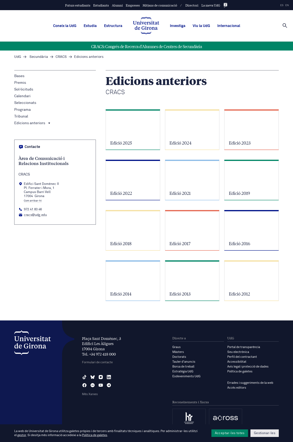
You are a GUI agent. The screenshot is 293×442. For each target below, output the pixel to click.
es (281, 5)
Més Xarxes (90, 394)
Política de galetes (240, 371)
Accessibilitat (236, 361)
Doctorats (179, 356)
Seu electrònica (238, 352)
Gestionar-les (264, 433)
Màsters (178, 352)
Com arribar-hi (33, 201)
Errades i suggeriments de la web (250, 382)
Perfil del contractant (242, 356)
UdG (17, 57)
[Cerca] (285, 25)
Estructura (113, 26)
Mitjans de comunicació (160, 5)
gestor (21, 435)
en (287, 5)
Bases (19, 76)
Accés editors (236, 387)
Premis (20, 83)
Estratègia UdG (182, 371)
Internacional (228, 26)
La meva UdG (210, 5)
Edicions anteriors (32, 123)
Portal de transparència (243, 347)
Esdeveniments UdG (186, 376)
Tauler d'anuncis (183, 361)
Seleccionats (25, 103)
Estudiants (101, 5)
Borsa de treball (183, 366)
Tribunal (21, 116)
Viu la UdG (201, 26)
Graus (176, 347)
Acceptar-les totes (230, 433)
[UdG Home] (146, 26)
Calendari (22, 96)
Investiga (177, 26)
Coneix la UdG (64, 26)
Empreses (133, 5)
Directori (191, 5)
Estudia (90, 26)
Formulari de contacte (97, 362)
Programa (22, 110)
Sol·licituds (23, 89)
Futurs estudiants (77, 5)
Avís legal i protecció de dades (248, 366)
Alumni (117, 5)
